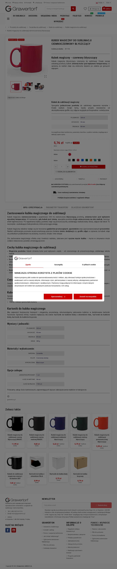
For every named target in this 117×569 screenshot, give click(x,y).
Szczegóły (58, 260)
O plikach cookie (89, 260)
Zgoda (28, 260)
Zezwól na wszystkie (88, 292)
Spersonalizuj (58, 292)
